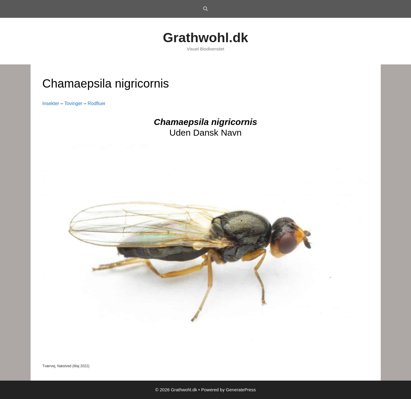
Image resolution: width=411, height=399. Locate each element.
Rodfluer (96, 103)
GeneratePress (241, 389)
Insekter (50, 103)
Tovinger (73, 103)
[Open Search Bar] (205, 9)
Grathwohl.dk (205, 37)
